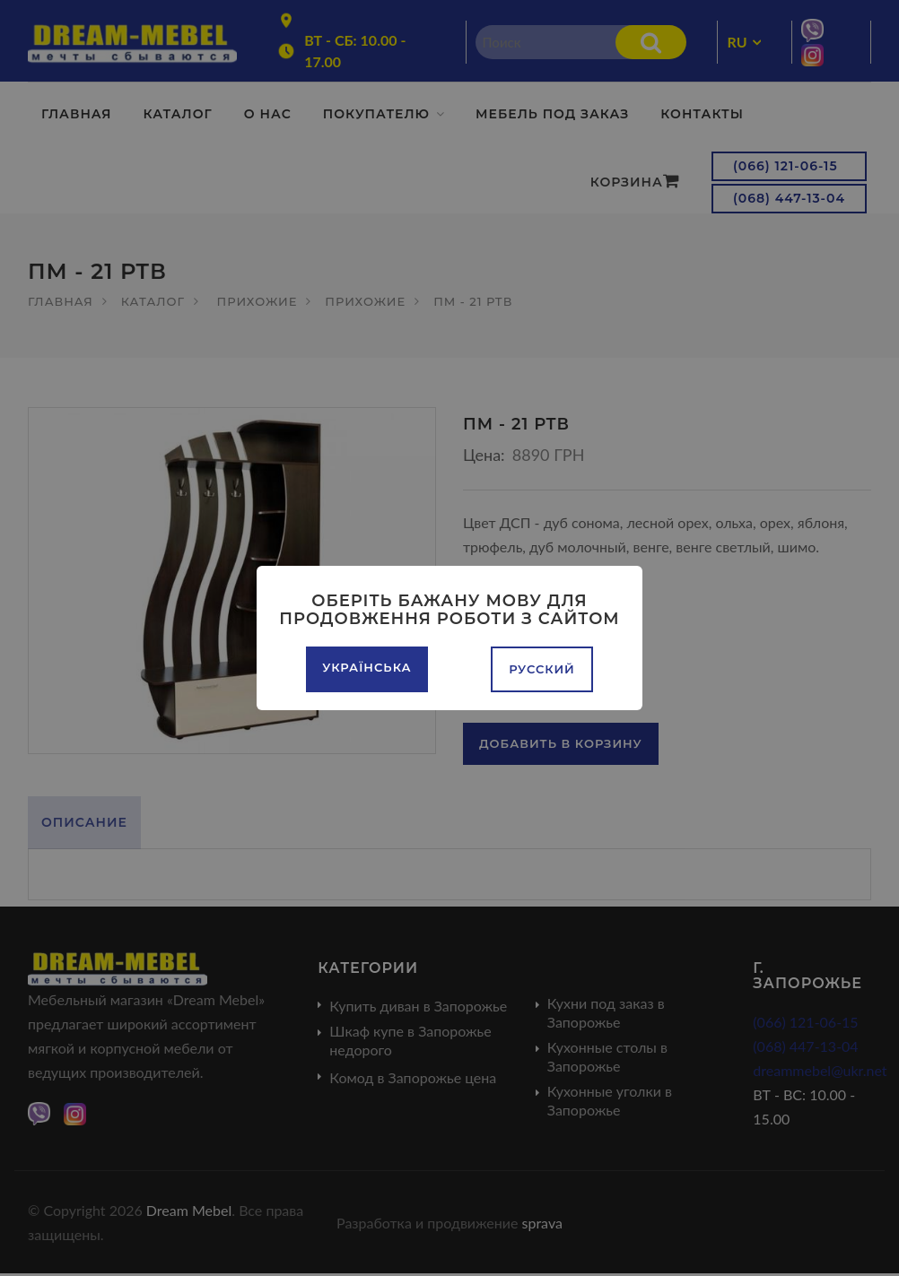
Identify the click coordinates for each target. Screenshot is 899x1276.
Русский (542, 669)
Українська (366, 667)
